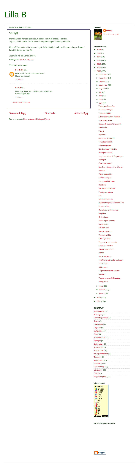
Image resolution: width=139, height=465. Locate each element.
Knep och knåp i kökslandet (110, 124)
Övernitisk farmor (106, 163)
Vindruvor (98, 363)
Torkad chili (98, 350)
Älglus (96, 373)
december (103, 74)
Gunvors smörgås (106, 110)
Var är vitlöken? (105, 256)
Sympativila (103, 281)
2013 (99, 53)
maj (100, 99)
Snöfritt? (102, 274)
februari (102, 289)
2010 (99, 64)
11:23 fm (19, 79)
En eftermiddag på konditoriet (110, 167)
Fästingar (98, 315)
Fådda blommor (105, 145)
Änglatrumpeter (100, 376)
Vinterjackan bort (105, 153)
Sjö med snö (104, 228)
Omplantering (104, 206)
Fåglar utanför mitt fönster (109, 271)
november (103, 78)
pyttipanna (98, 331)
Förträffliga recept (101, 318)
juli (100, 92)
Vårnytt (101, 131)
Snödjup (97, 341)
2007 (99, 298)
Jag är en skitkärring (107, 138)
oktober (102, 81)
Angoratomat (99, 311)
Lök (100, 195)
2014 (99, 50)
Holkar (101, 253)
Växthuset (98, 370)
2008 (99, 71)
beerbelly (19, 70)
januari (102, 293)
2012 (99, 57)
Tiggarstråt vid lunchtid (108, 242)
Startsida (50, 113)
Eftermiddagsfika (105, 174)
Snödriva (102, 185)
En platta (102, 213)
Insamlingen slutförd (107, 221)
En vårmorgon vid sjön (108, 149)
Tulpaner (97, 357)
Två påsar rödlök (105, 142)
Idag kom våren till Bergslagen (111, 156)
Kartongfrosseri (105, 238)
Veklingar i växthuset (107, 188)
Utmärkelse (103, 224)
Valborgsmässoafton (107, 106)
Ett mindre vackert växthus (109, 117)
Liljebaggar (98, 324)
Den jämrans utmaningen (109, 210)
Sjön (96, 334)
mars (101, 286)
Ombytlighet (103, 217)
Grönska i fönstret (106, 246)
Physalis (97, 328)
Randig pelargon (105, 231)
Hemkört (102, 135)
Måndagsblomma (106, 199)
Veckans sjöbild (105, 113)
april (101, 103)
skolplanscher (99, 337)
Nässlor (102, 170)
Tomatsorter (99, 347)
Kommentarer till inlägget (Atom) (36, 119)
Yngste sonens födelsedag (109, 278)
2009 (99, 68)
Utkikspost (103, 267)
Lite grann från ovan (107, 181)
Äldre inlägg (81, 113)
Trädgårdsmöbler (101, 354)
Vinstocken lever (105, 120)
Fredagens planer (106, 192)
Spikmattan (98, 344)
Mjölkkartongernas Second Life (111, 203)
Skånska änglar (105, 178)
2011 (99, 60)
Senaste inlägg (17, 113)
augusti (102, 89)
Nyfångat (102, 160)
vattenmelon (99, 360)
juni (100, 96)
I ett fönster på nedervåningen (111, 260)
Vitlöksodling (99, 367)
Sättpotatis (103, 128)
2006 (99, 301)
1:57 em (18, 97)
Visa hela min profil (111, 34)
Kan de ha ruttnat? (106, 249)
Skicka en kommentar (21, 103)
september (103, 85)
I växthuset (103, 264)
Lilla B (15, 14)
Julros (96, 321)
